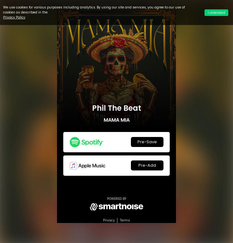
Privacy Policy (14, 17)
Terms (125, 220)
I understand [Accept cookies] (216, 12)
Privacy (109, 220)
